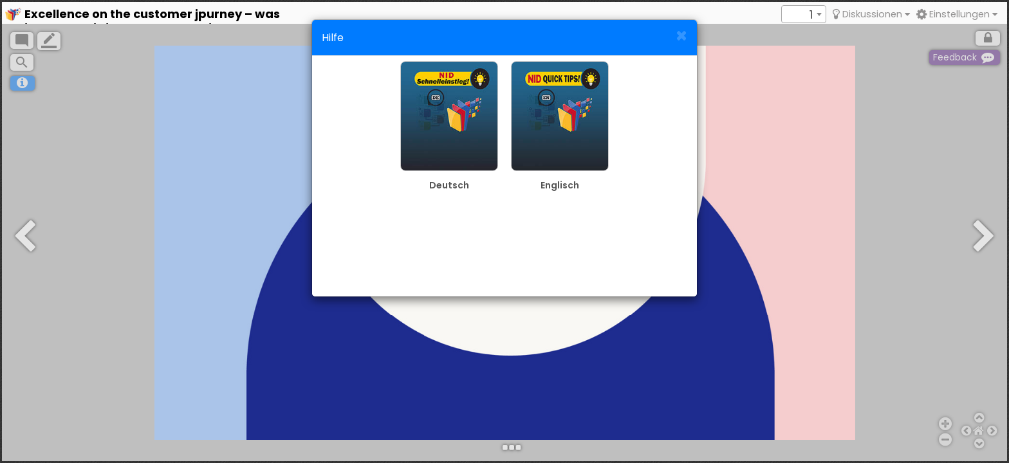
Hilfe (333, 37)
